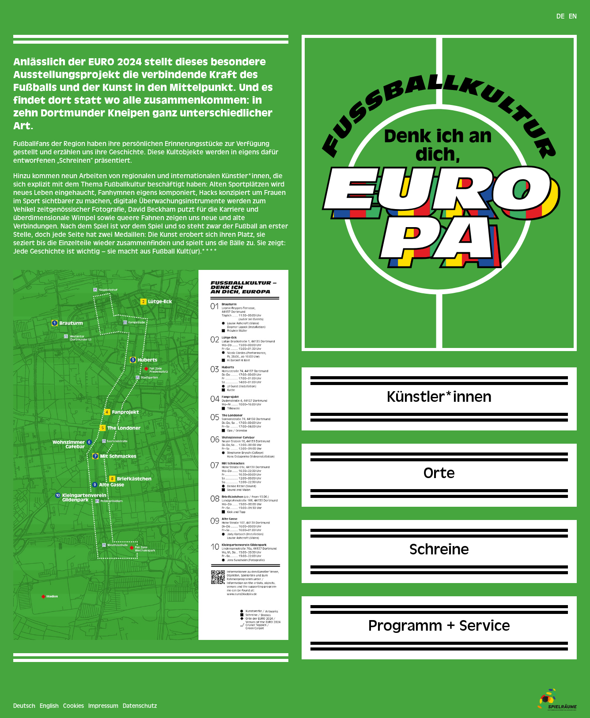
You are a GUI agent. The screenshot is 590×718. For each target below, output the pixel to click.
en (573, 17)
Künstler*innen (439, 399)
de (560, 17)
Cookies (73, 706)
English (49, 706)
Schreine (439, 551)
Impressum (103, 706)
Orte (439, 475)
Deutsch (24, 706)
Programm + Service (439, 628)
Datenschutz (140, 706)
